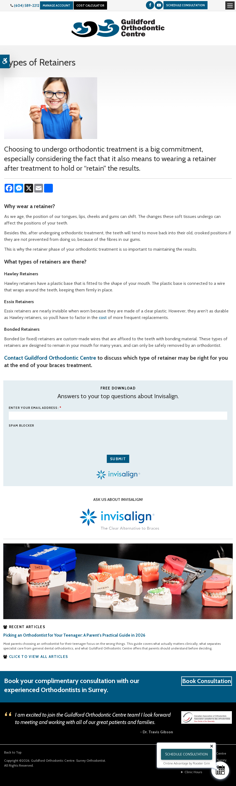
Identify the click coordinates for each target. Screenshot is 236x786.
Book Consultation (206, 681)
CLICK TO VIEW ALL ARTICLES (38, 656)
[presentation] (41, 437)
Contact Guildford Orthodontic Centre (50, 357)
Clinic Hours (193, 772)
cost (103, 317)
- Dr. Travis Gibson (156, 731)
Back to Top (12, 752)
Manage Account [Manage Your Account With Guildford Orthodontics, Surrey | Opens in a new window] (56, 5)
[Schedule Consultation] (220, 770)
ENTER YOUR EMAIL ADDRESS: (35, 408)
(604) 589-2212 (26, 5)
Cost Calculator (90, 5)
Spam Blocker (21, 425)
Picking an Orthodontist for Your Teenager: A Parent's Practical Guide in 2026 (74, 635)
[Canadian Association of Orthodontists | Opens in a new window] (206, 717)
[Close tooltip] (212, 746)
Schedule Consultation (185, 5)
